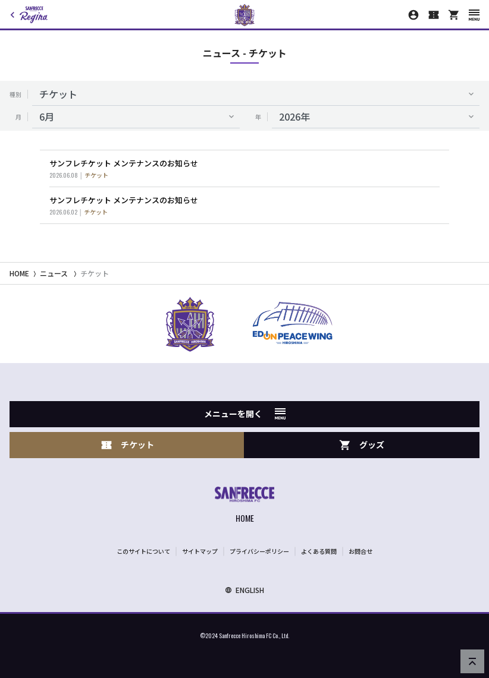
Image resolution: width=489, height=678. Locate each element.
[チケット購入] (434, 15)
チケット (94, 273)
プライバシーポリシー (259, 551)
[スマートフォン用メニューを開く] (474, 15)
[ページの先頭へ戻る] (472, 661)
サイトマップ (200, 551)
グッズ (361, 445)
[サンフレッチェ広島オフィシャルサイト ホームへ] (244, 506)
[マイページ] (413, 15)
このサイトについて (143, 551)
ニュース (54, 273)
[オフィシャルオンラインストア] (454, 15)
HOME (19, 273)
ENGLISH (244, 590)
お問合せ (360, 551)
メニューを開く (245, 414)
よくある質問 (319, 551)
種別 (15, 94)
